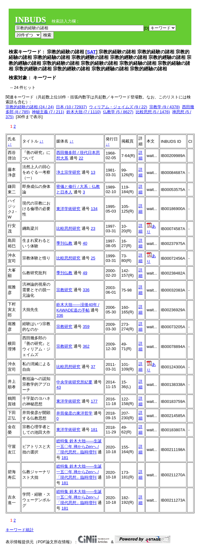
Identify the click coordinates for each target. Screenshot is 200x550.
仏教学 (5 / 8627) (118, 112)
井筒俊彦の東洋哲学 (74, 413)
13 (93, 172)
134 (94, 208)
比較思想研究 (68, 228)
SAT (91, 51)
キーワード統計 (20, 529)
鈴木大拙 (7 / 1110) (83, 112)
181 (94, 429)
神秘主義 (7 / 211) (48, 112)
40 (85, 243)
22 (81, 158)
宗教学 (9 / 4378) (164, 107)
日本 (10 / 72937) (71, 107)
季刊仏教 (64, 243)
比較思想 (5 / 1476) (153, 112)
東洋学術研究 (68, 208)
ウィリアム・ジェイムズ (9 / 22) (118, 107)
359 (86, 326)
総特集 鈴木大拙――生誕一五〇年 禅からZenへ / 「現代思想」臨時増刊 (79, 446)
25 (93, 258)
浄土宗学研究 (68, 172)
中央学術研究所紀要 (74, 382)
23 (93, 228)
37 (93, 366)
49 (85, 273)
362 (86, 346)
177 (94, 401)
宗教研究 (64, 289)
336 (86, 289)
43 (58, 387)
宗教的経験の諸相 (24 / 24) (30, 107)
